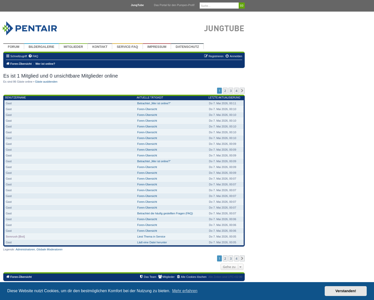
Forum (13, 47)
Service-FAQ (127, 47)
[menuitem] (33, 56)
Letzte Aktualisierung (224, 97)
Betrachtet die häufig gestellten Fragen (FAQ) (165, 213)
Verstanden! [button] (346, 291)
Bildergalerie (41, 47)
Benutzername (15, 97)
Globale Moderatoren (49, 249)
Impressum (157, 47)
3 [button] (231, 90)
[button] (242, 91)
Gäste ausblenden (46, 81)
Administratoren (25, 249)
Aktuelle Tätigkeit (150, 97)
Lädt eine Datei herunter (152, 242)
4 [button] (236, 90)
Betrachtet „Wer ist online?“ (154, 103)
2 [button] (225, 90)
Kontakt (99, 47)
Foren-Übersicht (147, 109)
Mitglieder (73, 47)
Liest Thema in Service (151, 236)
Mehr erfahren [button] (184, 291)
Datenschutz (187, 47)
